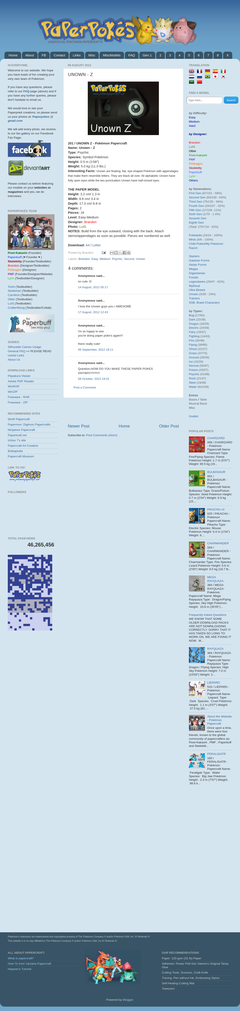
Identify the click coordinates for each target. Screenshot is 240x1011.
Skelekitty (195, 168)
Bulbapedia (15, 451)
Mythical (194, 286)
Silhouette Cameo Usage (24, 347)
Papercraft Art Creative (23, 445)
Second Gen (197, 197)
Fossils (193, 277)
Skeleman (14, 290)
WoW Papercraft (19, 419)
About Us (14, 359)
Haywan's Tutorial (19, 969)
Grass (193, 353)
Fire (191, 340)
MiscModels (111, 55)
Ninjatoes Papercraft (21, 430)
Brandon (84, 259)
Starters (194, 256)
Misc (91, 55)
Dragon (194, 323)
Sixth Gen (195, 214)
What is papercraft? (21, 958)
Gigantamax (197, 273)
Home (13, 55)
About (29, 55)
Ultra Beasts (197, 290)
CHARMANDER (218, 543)
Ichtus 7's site (17, 440)
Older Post (169, 426)
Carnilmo (14, 295)
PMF (192, 159)
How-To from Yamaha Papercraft (29, 963)
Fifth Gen (195, 210)
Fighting (194, 336)
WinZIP (13, 391)
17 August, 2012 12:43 (93, 312)
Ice (191, 361)
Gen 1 (147, 55)
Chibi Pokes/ (197, 243)
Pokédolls (195, 235)
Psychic (117, 259)
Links (77, 55)
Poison (193, 370)
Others (193, 180)
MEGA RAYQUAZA (215, 578)
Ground (194, 357)
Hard (192, 125)
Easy (95, 259)
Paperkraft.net (17, 435)
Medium (105, 259)
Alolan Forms (198, 264)
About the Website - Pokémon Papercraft (219, 720)
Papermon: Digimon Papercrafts (29, 424)
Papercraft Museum (21, 456)
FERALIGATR (216, 754)
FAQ (131, 55)
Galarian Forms (199, 260)
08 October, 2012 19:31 (93, 378)
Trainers (194, 298)
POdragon (196, 163)
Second (129, 259)
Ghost (193, 349)
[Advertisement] (123, 410)
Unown (140, 259)
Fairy (192, 332)
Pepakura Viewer (19, 376)
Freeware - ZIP (18, 402)
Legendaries (197, 281)
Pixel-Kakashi (198, 155)
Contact (59, 55)
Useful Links (16, 355)
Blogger (128, 999)
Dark (192, 319)
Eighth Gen (196, 222)
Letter (96, 245)
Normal (194, 365)
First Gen (195, 193)
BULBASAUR (216, 472)
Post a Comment (85, 387)
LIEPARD (213, 682)
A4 (88, 245)
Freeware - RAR (19, 397)
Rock (192, 378)
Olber (11, 299)
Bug (191, 315)
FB (44, 55)
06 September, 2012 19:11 (95, 349)
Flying (193, 344)
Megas (193, 269)
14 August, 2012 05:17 (93, 287)
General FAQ (16, 351)
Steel (192, 382)
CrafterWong (16, 307)
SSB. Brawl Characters (204, 302)
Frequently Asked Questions (207, 614)
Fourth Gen (196, 206)
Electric (194, 327)
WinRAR (13, 386)
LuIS (11, 303)
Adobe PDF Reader (21, 381)
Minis (192, 239)
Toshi (11, 286)
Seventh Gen (197, 218)
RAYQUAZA (215, 648)
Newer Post (79, 426)
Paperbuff (195, 172)
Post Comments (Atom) (101, 435)
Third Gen (195, 201)
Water (193, 386)
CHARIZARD (216, 438)
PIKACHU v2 (215, 509)
